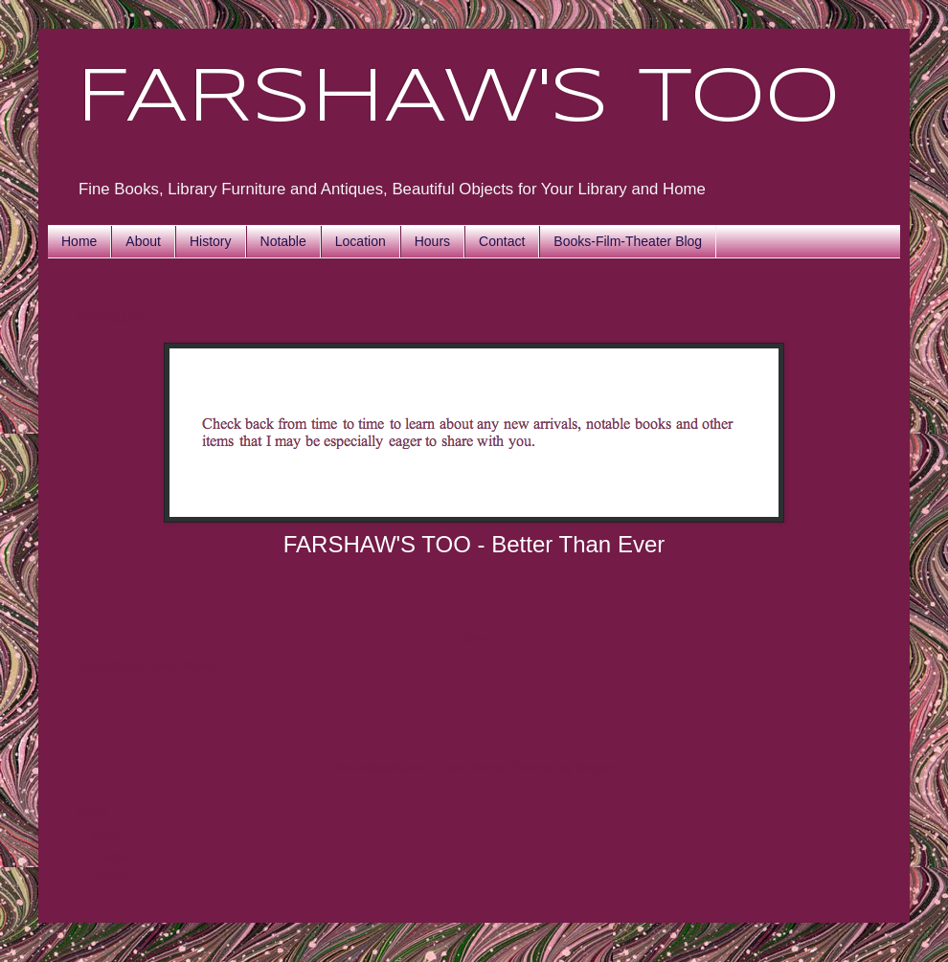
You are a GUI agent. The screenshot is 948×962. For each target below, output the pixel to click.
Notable (283, 241)
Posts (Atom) (180, 666)
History (211, 241)
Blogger (594, 767)
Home (79, 241)
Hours (432, 241)
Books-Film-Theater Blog (627, 241)
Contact (502, 241)
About (143, 241)
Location (360, 241)
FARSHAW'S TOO (458, 99)
